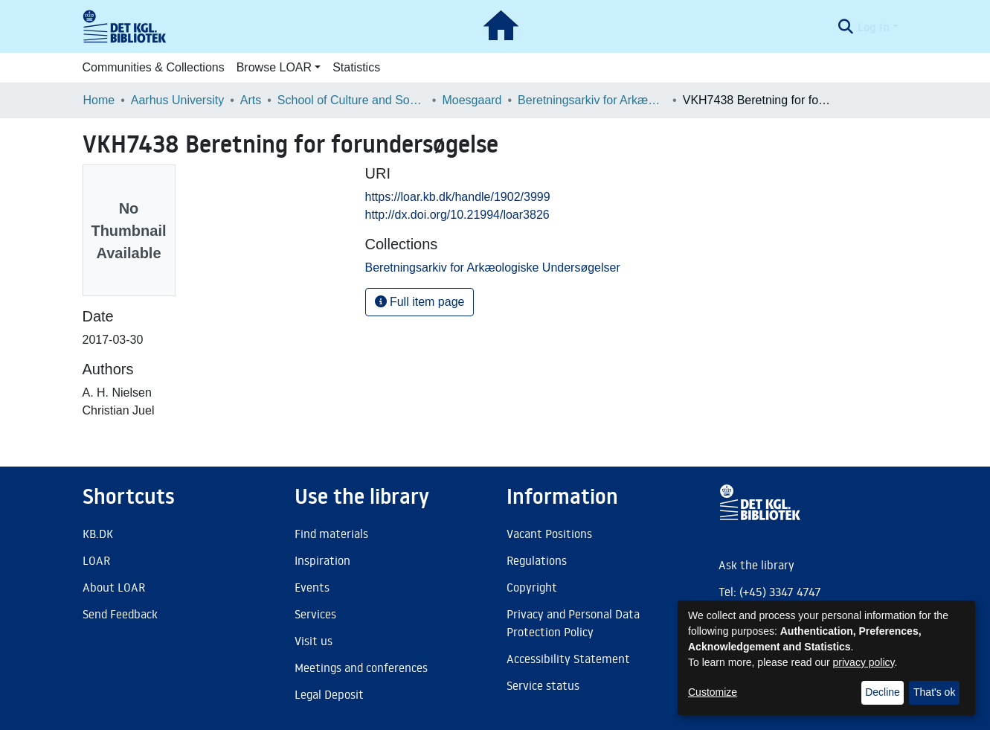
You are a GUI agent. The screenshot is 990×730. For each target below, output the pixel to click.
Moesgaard (471, 100)
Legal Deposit (329, 694)
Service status (543, 685)
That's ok (934, 692)
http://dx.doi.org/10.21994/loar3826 (457, 214)
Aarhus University (177, 100)
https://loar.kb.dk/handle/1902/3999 (457, 196)
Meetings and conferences (361, 667)
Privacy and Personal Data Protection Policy (573, 622)
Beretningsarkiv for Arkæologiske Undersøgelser (592, 100)
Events (312, 587)
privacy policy (864, 662)
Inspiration (322, 560)
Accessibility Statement (568, 658)
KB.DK (98, 533)
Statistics (356, 67)
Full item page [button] (420, 301)
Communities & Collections (154, 67)
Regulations (537, 560)
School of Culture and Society (351, 100)
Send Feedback (120, 613)
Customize (712, 692)
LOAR (96, 560)
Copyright (532, 587)
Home (99, 100)
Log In (874, 27)
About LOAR (114, 587)
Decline (882, 692)
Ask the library (756, 564)
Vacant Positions (549, 533)
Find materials (331, 533)
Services (315, 613)
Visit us (313, 640)
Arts (250, 100)
